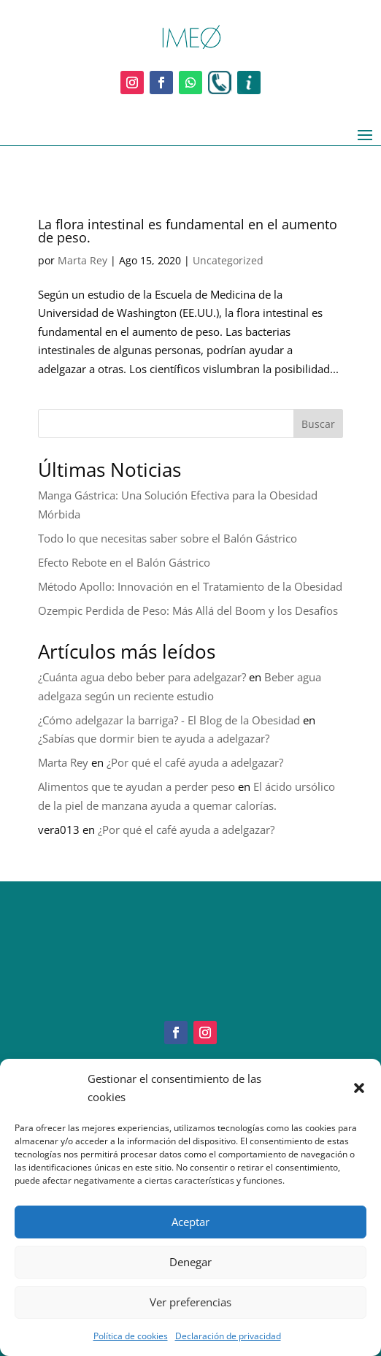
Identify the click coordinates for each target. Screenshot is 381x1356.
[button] (359, 1088)
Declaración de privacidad (228, 1336)
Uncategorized (228, 260)
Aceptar (190, 1221)
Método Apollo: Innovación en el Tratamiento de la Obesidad (190, 586)
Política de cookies (130, 1336)
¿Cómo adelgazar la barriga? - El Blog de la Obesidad (169, 720)
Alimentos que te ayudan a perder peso (136, 786)
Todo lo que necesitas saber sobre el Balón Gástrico (167, 538)
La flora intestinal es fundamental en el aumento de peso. (187, 230)
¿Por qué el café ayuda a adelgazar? (195, 762)
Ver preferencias (190, 1302)
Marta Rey (82, 260)
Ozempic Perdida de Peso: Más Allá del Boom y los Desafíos (188, 610)
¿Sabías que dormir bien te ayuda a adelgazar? (153, 738)
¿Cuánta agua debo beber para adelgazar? (142, 677)
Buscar (318, 424)
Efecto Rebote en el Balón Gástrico (124, 562)
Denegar (190, 1262)
